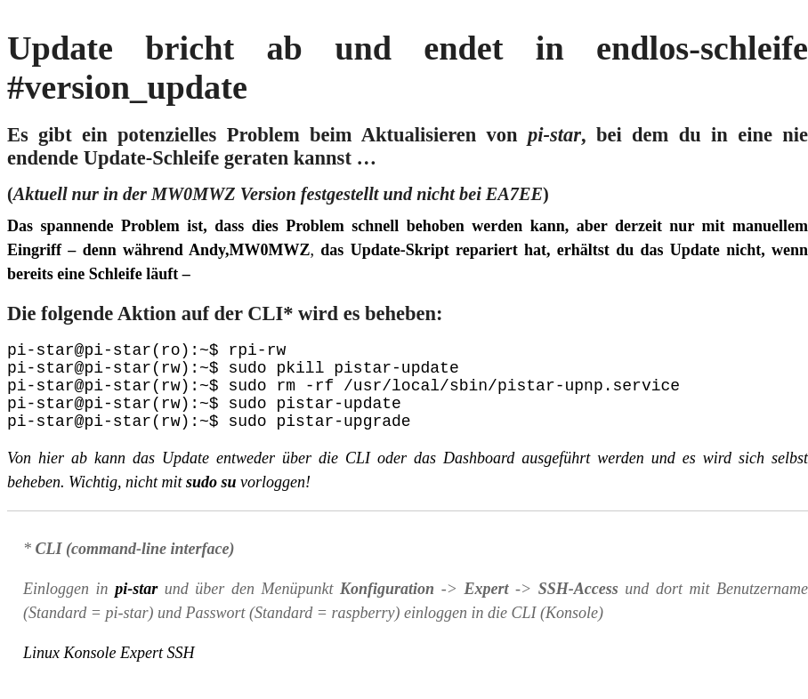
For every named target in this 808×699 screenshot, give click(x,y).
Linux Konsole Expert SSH (108, 670)
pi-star (136, 606)
